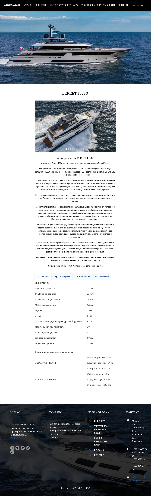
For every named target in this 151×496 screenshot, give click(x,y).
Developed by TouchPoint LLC (75, 488)
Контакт (99, 455)
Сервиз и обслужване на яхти (65, 424)
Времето (99, 450)
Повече (14, 438)
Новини (54, 437)
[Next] (113, 126)
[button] (4, 48)
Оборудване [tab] (62, 277)
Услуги (53, 427)
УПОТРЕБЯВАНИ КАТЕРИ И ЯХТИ (101, 429)
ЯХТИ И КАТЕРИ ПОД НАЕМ (100, 441)
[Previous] (36, 126)
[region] (75, 47)
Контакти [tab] (102, 277)
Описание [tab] (44, 277)
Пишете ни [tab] (83, 277)
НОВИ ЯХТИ (100, 421)
